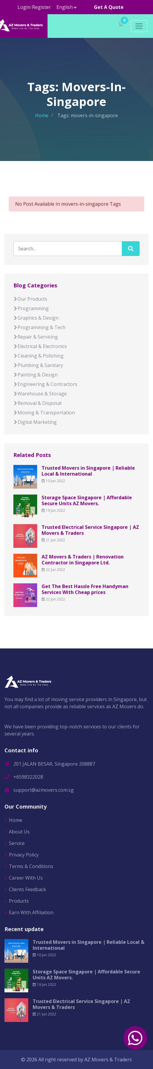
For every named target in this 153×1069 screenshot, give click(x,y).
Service (17, 843)
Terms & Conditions (31, 866)
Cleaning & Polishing (38, 355)
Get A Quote (109, 7)
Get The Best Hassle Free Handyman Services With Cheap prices (85, 589)
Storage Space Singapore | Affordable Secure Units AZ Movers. (87, 500)
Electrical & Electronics (40, 346)
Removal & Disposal (37, 403)
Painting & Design (35, 374)
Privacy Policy (24, 854)
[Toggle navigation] (139, 26)
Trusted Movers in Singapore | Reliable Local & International (88, 471)
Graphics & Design (36, 318)
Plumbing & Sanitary (38, 365)
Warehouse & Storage (40, 393)
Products (19, 901)
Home (41, 115)
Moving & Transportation (44, 412)
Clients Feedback (27, 889)
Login (24, 7)
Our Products (30, 299)
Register (41, 7)
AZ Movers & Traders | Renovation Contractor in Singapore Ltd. (83, 559)
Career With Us (26, 878)
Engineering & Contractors (45, 384)
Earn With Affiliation (31, 912)
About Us (19, 831)
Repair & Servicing (35, 337)
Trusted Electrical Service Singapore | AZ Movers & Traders (90, 530)
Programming (31, 308)
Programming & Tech (39, 327)
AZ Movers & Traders (108, 1059)
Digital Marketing (35, 422)
